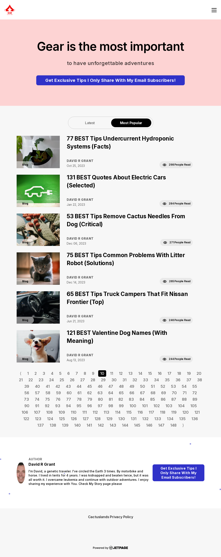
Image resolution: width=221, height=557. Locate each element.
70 (174, 393)
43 (68, 386)
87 (173, 399)
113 (106, 412)
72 (194, 393)
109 (61, 412)
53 (173, 386)
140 (77, 425)
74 (37, 399)
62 (89, 393)
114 (117, 412)
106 (25, 412)
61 (79, 393)
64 (110, 393)
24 (51, 380)
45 (89, 386)
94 (68, 406)
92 (47, 406)
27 (82, 380)
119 (174, 412)
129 (109, 418)
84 (142, 399)
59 (58, 393)
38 (199, 380)
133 (157, 418)
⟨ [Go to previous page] (20, 373)
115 (129, 412)
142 (101, 425)
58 (48, 393)
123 (38, 418)
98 (110, 406)
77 (68, 399)
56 (26, 393)
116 (140, 412)
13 (130, 373)
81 (111, 399)
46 (100, 386)
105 (193, 406)
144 (125, 425)
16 (160, 373)
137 (40, 425)
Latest (90, 123)
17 (169, 373)
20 (199, 373)
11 (111, 373)
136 (194, 418)
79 (89, 399)
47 (110, 386)
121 (197, 412)
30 (114, 380)
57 (37, 393)
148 (173, 425)
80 (100, 399)
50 (142, 386)
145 (137, 425)
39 (26, 386)
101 (145, 406)
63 (100, 393)
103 (169, 406)
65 (121, 393)
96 (89, 406)
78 (79, 399)
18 (179, 373)
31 (124, 380)
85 (152, 399)
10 (102, 373)
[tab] (90, 123)
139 (65, 425)
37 (188, 380)
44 (79, 386)
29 (103, 380)
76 (58, 399)
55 (194, 386)
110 (73, 412)
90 (26, 406)
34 (156, 380)
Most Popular (131, 123)
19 (189, 373)
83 (131, 399)
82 (120, 399)
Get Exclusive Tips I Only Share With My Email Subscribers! (110, 80)
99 (121, 406)
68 (153, 393)
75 (47, 399)
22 (30, 380)
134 (170, 418)
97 (100, 406)
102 (156, 406)
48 (121, 386)
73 (26, 399)
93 (57, 406)
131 (133, 418)
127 (86, 418)
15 (150, 373)
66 (131, 393)
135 (182, 418)
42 (57, 386)
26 (72, 380)
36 (177, 380)
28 (93, 380)
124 (50, 418)
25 (62, 380)
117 (151, 412)
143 (113, 425)
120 (185, 412)
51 (153, 386)
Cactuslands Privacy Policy (110, 517)
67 (142, 393)
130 (121, 418)
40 (37, 386)
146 (149, 425)
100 (132, 406)
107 (37, 412)
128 (98, 418)
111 (84, 412)
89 (195, 399)
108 (49, 412)
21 (21, 380)
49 (131, 386)
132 (145, 418)
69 (163, 393)
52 (163, 386)
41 (48, 386)
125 (62, 418)
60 (69, 393)
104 (181, 406)
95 (79, 406)
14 (140, 373)
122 (26, 418)
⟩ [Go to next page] (183, 425)
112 (95, 412)
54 (184, 386)
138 (53, 425)
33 (145, 380)
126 (74, 418)
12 (121, 373)
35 (167, 380)
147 (161, 425)
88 (184, 399)
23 (41, 380)
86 (163, 399)
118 (162, 412)
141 (89, 425)
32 (134, 380)
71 (184, 393)
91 (37, 406)
